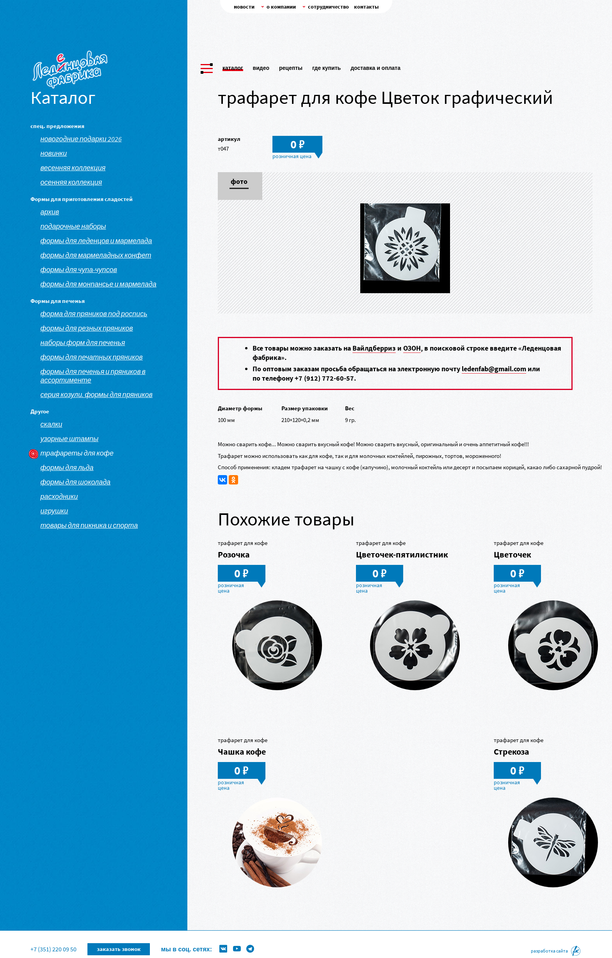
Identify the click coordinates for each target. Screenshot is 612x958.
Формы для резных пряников (87, 328)
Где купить (326, 65)
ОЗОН (412, 348)
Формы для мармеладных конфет (96, 255)
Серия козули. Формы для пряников (97, 394)
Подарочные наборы (73, 226)
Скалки (51, 424)
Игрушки (54, 511)
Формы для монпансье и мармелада (99, 284)
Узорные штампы (70, 438)
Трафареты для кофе (77, 453)
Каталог (232, 65)
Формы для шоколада (76, 482)
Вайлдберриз (374, 348)
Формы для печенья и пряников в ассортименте (93, 376)
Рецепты (290, 65)
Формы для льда (67, 467)
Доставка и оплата (375, 65)
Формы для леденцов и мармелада (96, 241)
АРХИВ (50, 212)
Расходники (59, 496)
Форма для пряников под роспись (94, 314)
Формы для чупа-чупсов (79, 269)
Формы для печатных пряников (92, 357)
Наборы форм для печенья (83, 342)
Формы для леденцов (257, 937)
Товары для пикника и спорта (89, 525)
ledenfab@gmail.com (494, 368)
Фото (239, 182)
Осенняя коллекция (71, 182)
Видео (261, 65)
